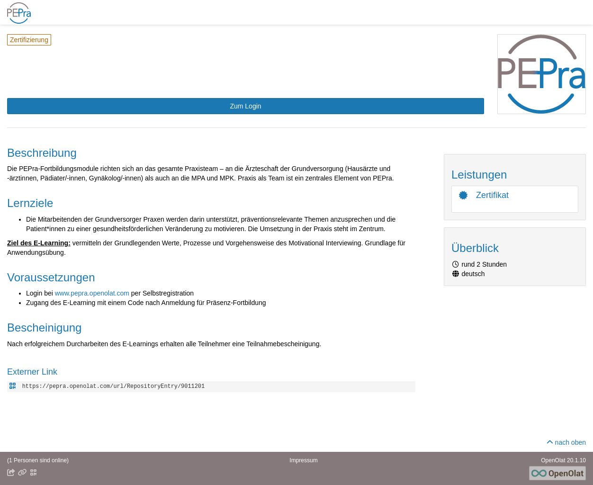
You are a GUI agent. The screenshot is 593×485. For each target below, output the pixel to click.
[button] (245, 106)
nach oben (566, 442)
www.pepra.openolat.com (92, 293)
